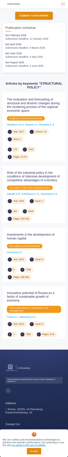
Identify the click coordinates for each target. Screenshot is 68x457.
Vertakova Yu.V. (15, 124)
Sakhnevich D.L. (28, 317)
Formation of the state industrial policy (29, 187)
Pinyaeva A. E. (47, 124)
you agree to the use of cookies (28, 445)
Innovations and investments (24, 246)
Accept (34, 451)
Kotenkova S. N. (30, 194)
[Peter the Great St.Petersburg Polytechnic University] (10, 371)
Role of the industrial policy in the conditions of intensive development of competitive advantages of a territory (33, 176)
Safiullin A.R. (14, 194)
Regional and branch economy (25, 118)
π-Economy (13, 4)
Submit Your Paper (34, 15)
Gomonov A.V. (14, 252)
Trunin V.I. (12, 317)
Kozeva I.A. (31, 124)
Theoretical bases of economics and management (28, 309)
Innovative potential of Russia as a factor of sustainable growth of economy (30, 296)
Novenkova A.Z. (49, 194)
